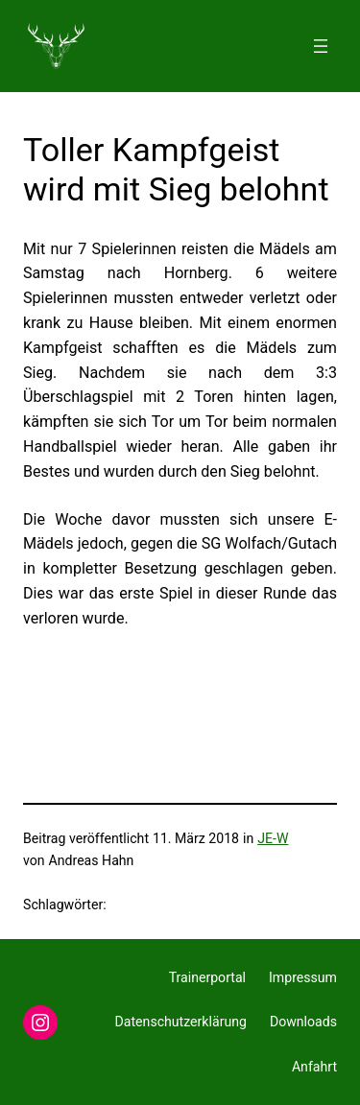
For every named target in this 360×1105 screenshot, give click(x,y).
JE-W (272, 838)
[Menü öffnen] (320, 46)
